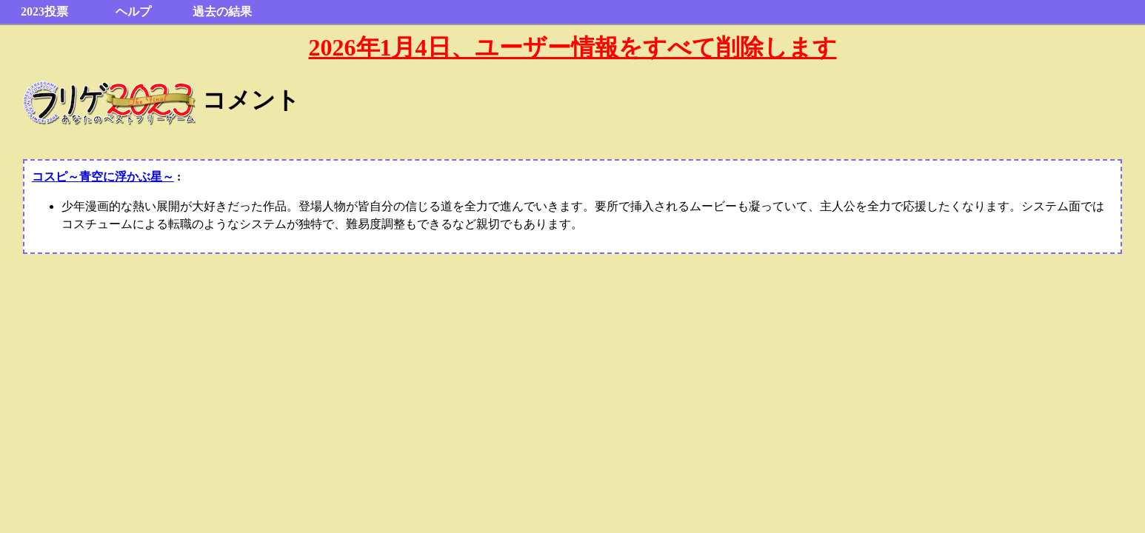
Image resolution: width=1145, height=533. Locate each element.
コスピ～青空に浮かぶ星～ (103, 176)
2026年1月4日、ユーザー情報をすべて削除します (573, 47)
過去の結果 (222, 11)
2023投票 (44, 11)
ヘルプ (133, 11)
